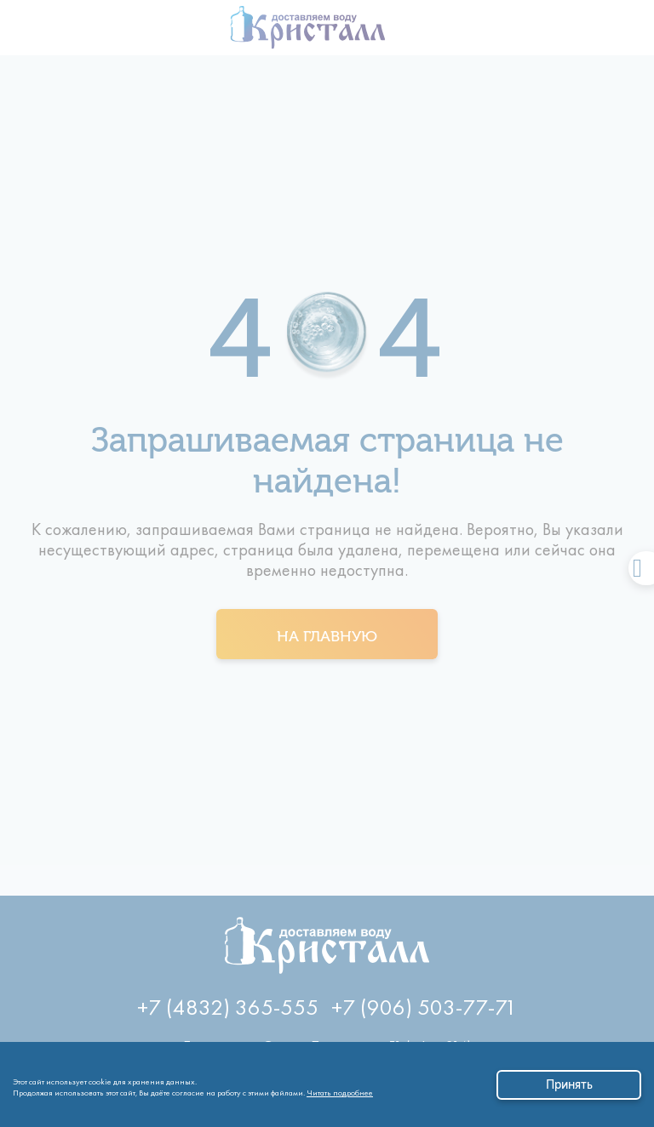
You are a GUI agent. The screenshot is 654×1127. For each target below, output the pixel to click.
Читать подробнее (340, 1090)
